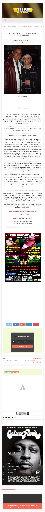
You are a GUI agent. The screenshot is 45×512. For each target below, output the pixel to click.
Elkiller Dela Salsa (5, 421)
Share (15, 324)
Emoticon (15, 372)
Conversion (8, 372)
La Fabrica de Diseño (33, 507)
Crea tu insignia (5, 423)
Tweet (9, 324)
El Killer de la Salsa (22, 505)
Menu (5, 20)
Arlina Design (16, 507)
